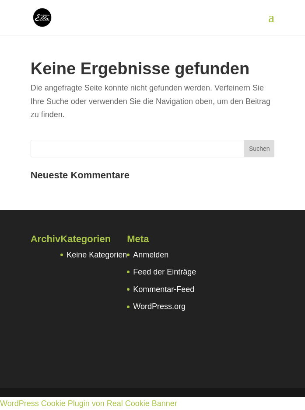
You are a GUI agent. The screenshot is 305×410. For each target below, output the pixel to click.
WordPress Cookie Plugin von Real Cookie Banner (88, 403)
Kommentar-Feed (163, 289)
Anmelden (150, 254)
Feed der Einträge (164, 272)
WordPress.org (159, 306)
